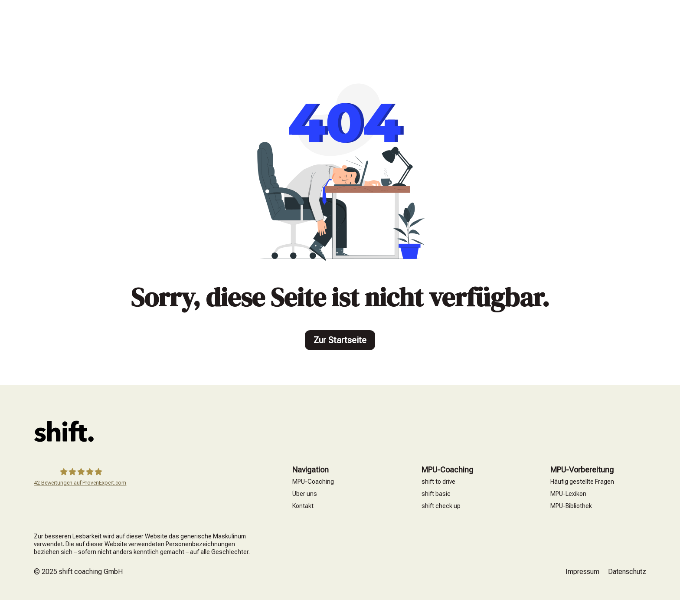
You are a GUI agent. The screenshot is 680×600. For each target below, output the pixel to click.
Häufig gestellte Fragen (582, 481)
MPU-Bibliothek (571, 505)
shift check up (441, 505)
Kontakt (303, 505)
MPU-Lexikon (568, 493)
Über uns (304, 493)
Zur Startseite (340, 340)
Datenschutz (627, 571)
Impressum (582, 571)
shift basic (436, 493)
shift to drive (438, 481)
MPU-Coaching (313, 481)
